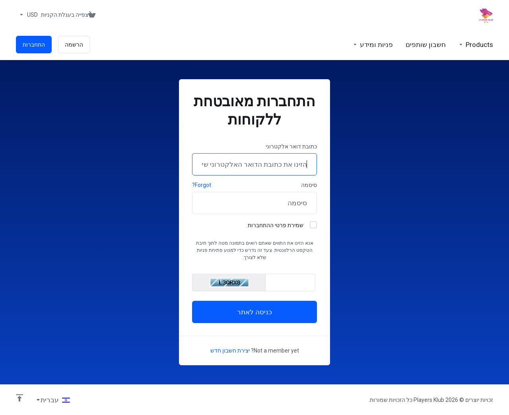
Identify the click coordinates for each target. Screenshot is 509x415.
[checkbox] (313, 224)
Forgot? (201, 185)
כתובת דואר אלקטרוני (291, 146)
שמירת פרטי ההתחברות (282, 224)
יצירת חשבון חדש (230, 350)
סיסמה (309, 185)
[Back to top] (19, 398)
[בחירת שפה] (52, 400)
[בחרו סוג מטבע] (27, 15)
